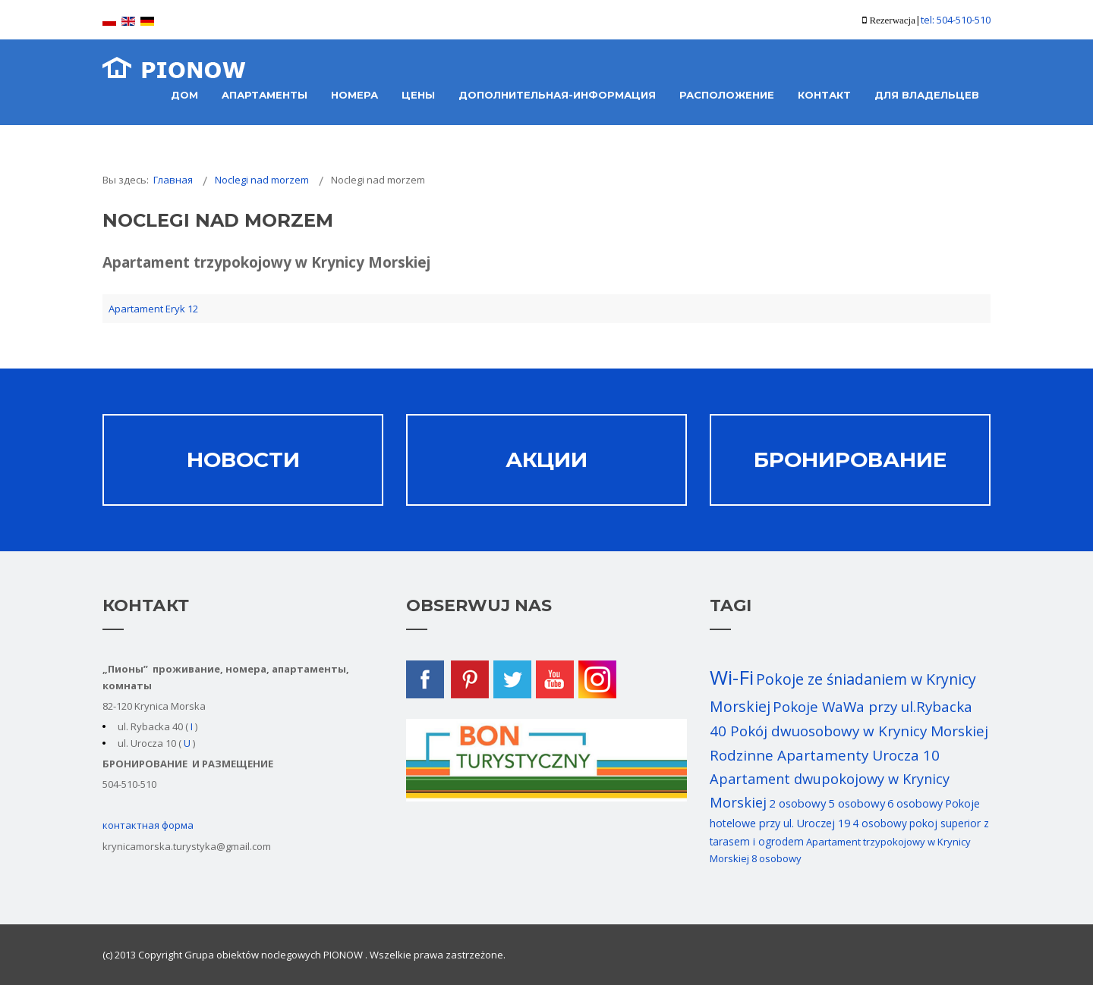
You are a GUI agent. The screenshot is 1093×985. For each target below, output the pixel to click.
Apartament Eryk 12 (153, 308)
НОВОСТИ (243, 459)
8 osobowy (776, 858)
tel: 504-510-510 (956, 20)
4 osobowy (879, 823)
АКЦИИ (546, 459)
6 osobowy (915, 803)
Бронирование (850, 459)
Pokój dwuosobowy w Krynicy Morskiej (859, 731)
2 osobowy (797, 803)
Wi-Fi (732, 677)
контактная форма (148, 825)
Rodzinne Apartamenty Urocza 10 (825, 755)
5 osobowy (856, 803)
